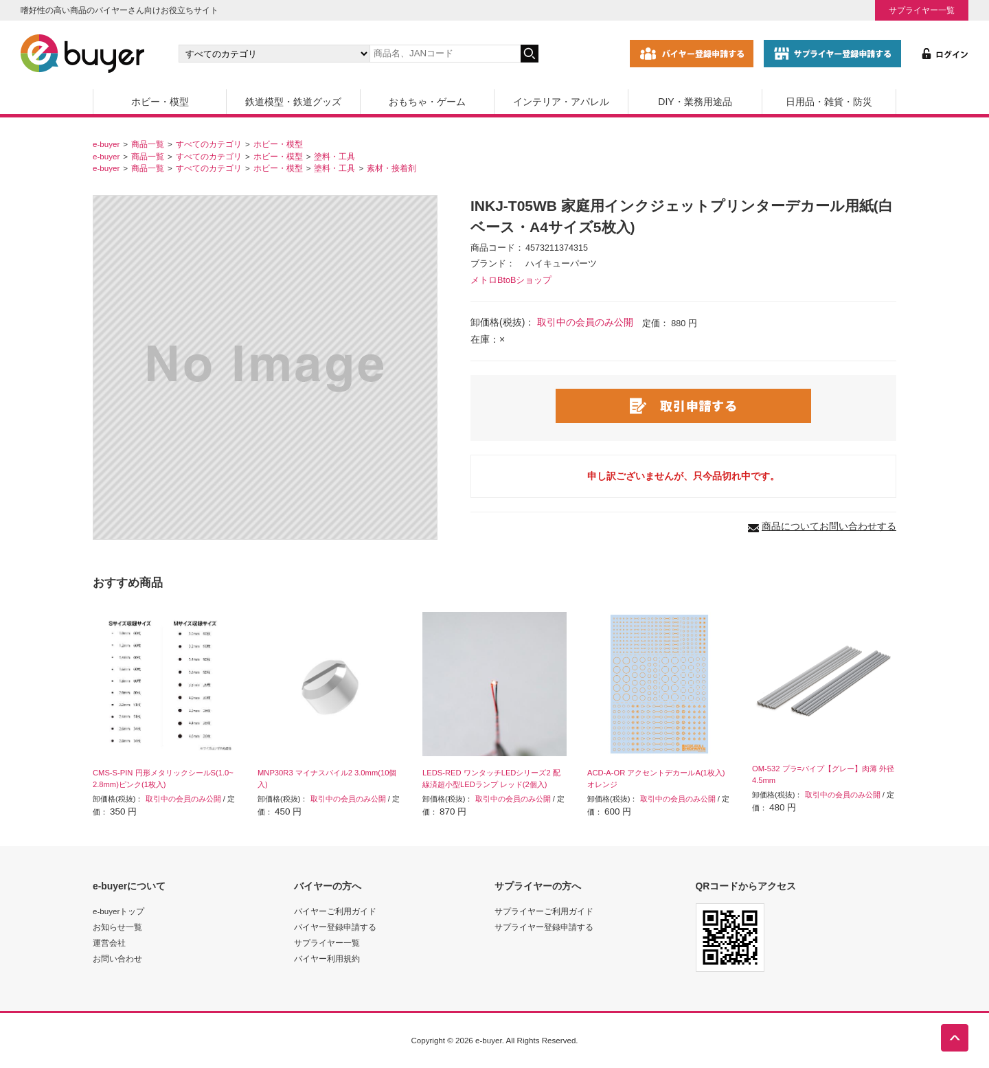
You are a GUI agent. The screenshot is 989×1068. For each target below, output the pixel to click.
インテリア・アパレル (561, 101)
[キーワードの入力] (445, 54)
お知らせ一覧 (117, 926)
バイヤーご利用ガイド (335, 911)
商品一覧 (147, 143)
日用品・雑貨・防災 (829, 101)
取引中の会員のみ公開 (585, 322)
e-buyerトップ (118, 911)
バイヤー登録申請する (335, 926)
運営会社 (109, 942)
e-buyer (106, 143)
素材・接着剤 (391, 167)
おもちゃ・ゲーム (427, 101)
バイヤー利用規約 (327, 958)
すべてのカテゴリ (209, 143)
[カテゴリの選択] (274, 54)
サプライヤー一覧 (922, 9)
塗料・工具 (334, 156)
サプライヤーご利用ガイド (543, 911)
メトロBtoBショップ (511, 280)
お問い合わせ (117, 958)
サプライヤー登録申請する (543, 926)
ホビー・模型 (160, 101)
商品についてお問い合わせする (829, 526)
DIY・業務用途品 (694, 101)
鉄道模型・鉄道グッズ (293, 101)
